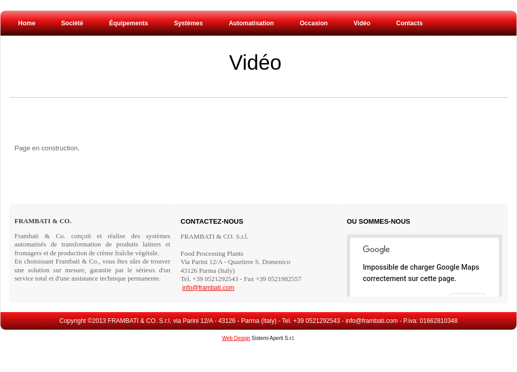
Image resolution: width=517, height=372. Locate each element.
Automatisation (251, 23)
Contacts (409, 23)
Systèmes (188, 23)
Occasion (314, 23)
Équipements (128, 23)
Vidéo (255, 62)
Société (72, 23)
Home (26, 23)
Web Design (236, 338)
